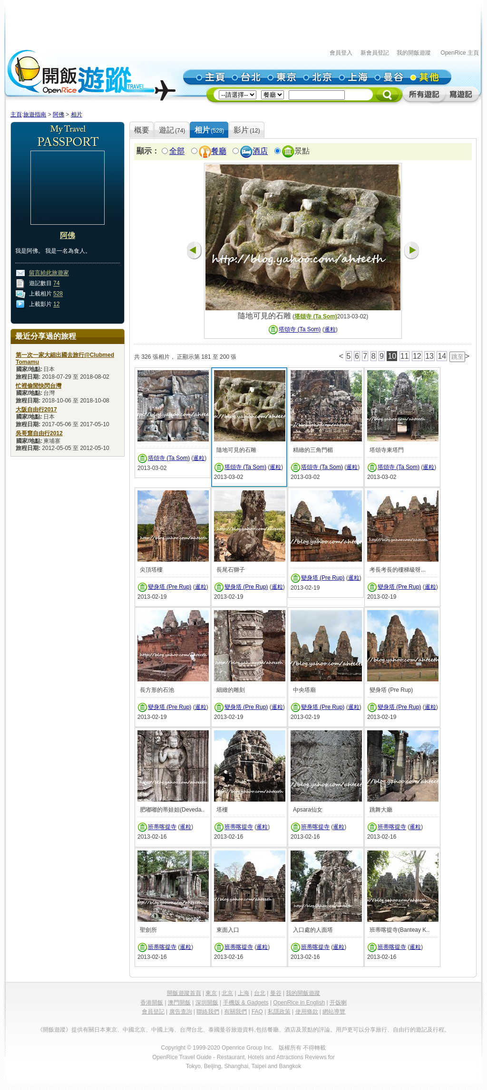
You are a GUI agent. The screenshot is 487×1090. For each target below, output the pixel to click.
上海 (243, 993)
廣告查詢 (180, 1011)
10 (392, 356)
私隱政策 (279, 1011)
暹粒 (330, 329)
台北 (259, 993)
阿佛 (58, 114)
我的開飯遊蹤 (414, 52)
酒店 (260, 151)
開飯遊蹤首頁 (184, 993)
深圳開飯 (206, 1002)
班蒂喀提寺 (162, 827)
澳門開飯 (179, 1002)
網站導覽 (333, 1011)
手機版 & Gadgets (246, 1002)
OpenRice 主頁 (459, 52)
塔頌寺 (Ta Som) (315, 316)
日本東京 (105, 1029)
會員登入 (341, 52)
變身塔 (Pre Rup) (169, 586)
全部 (177, 151)
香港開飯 (151, 1002)
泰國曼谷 (219, 1029)
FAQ (257, 1011)
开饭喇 (338, 1002)
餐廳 (218, 151)
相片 (76, 114)
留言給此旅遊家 (49, 273)
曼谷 (276, 993)
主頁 (16, 114)
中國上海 (162, 1029)
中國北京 (134, 1029)
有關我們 (235, 1011)
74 (56, 283)
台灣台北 (191, 1029)
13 (429, 356)
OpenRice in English (299, 1002)
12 (56, 304)
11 (404, 356)
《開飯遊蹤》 (54, 1029)
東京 (211, 993)
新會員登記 (374, 52)
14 (442, 356)
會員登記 (153, 1011)
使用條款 (306, 1011)
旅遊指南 (34, 114)
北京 (227, 993)
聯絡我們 (207, 1011)
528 (58, 294)
